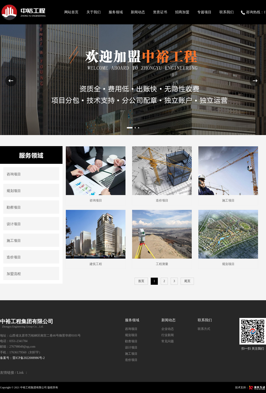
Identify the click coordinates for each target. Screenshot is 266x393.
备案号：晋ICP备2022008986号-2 (22, 358)
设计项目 (131, 347)
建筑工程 (96, 264)
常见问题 (167, 341)
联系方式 (204, 329)
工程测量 (162, 264)
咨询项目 (96, 200)
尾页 (187, 281)
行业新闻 (167, 335)
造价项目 (162, 200)
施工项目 (228, 200)
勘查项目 (131, 341)
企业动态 (167, 329)
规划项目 (228, 264)
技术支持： (250, 387)
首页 (141, 281)
